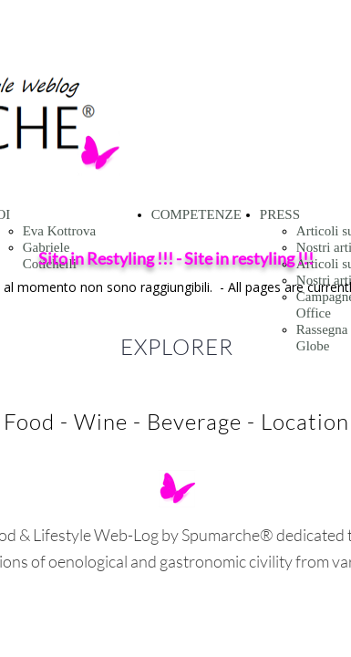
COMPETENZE (196, 214)
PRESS (280, 214)
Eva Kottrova (59, 231)
